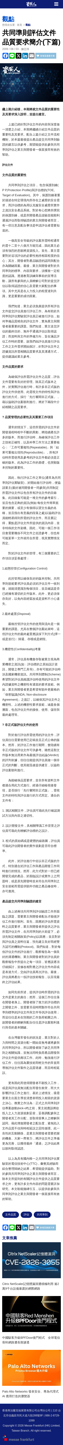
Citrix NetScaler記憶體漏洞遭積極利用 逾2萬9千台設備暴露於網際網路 (30, 1286)
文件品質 (10, 1214)
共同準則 (42, 1214)
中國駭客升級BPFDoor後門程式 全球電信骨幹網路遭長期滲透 (31, 1340)
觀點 (28, 24)
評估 (26, 1214)
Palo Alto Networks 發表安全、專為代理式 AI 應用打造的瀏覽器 (30, 1394)
